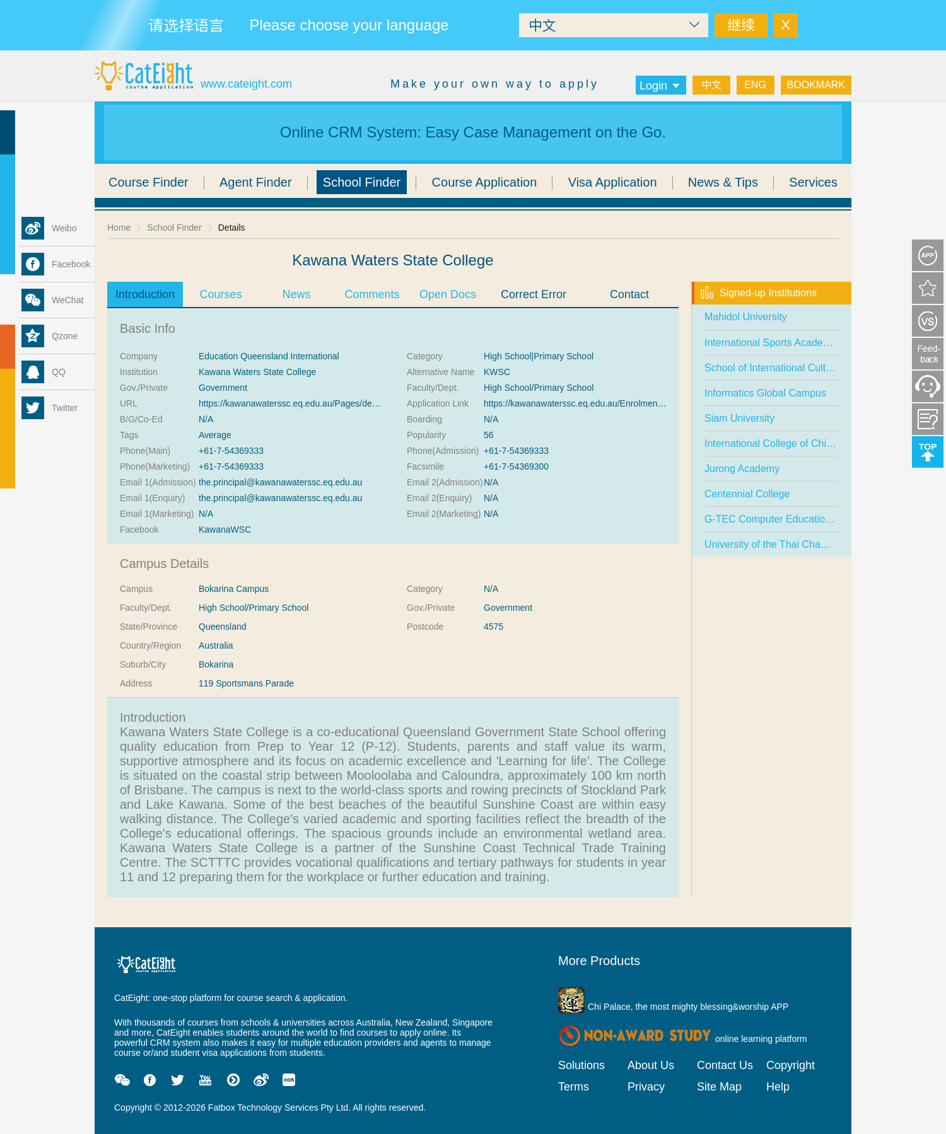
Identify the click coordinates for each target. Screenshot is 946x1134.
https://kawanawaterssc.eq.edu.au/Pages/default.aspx (304, 403)
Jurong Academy (742, 468)
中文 (711, 84)
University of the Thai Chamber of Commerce (805, 544)
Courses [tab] (220, 294)
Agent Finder (255, 182)
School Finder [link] (174, 228)
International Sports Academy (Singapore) (798, 342)
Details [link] (231, 228)
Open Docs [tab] (447, 294)
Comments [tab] (371, 294)
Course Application (484, 182)
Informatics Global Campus (765, 393)
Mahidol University (745, 316)
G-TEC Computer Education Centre (784, 519)
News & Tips (723, 182)
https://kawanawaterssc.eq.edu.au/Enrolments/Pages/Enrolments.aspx (622, 403)
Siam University (739, 418)
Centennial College (747, 494)
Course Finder (148, 182)
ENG (755, 84)
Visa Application (612, 182)
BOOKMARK (816, 84)
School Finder (361, 182)
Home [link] (119, 228)
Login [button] (660, 85)
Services (813, 182)
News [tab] (296, 294)
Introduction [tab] (145, 294)
